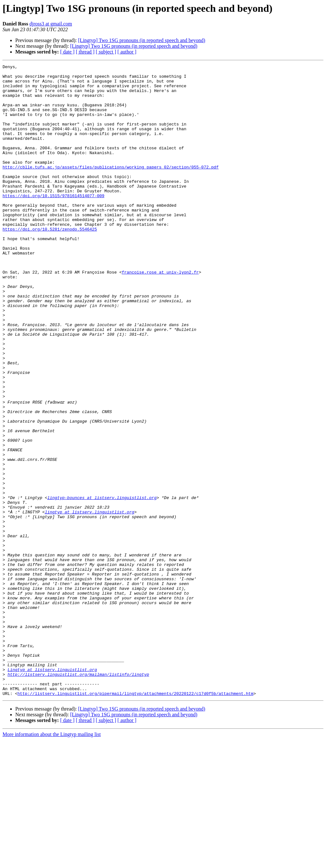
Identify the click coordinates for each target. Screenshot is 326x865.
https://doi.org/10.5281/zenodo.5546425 (50, 262)
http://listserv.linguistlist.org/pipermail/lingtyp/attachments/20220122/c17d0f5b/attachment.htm (135, 818)
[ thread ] (85, 51)
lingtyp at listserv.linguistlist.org (89, 601)
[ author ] (127, 51)
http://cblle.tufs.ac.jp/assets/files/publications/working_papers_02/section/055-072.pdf (111, 188)
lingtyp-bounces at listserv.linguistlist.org (101, 583)
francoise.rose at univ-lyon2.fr (160, 314)
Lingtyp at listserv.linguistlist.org (52, 790)
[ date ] (67, 51)
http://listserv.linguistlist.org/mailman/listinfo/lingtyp (78, 795)
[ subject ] (106, 51)
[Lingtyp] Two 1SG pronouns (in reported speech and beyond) (141, 40)
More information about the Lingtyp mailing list (52, 859)
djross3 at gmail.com (50, 23)
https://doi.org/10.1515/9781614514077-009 (53, 222)
